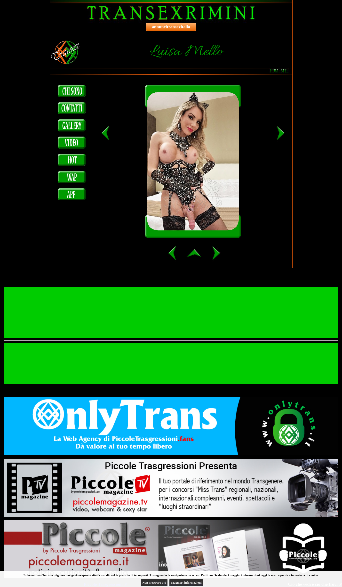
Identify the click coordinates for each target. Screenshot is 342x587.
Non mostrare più (154, 582)
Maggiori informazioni (186, 582)
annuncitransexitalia (171, 26)
